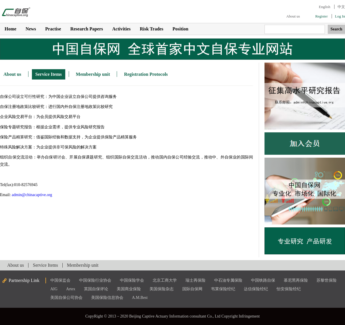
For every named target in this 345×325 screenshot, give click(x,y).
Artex (70, 289)
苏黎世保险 (327, 280)
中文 (341, 7)
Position (180, 28)
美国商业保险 (129, 289)
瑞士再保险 (195, 280)
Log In (340, 16)
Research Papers (86, 28)
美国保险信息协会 (107, 297)
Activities (121, 28)
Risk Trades (151, 28)
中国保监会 (60, 280)
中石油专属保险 (228, 280)
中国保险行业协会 (95, 280)
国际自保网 (192, 289)
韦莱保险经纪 (223, 289)
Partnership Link (24, 280)
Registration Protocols (146, 74)
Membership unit (93, 74)
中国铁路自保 (263, 280)
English (324, 7)
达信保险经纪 (256, 289)
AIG (53, 289)
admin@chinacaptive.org (32, 195)
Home (10, 28)
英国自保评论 (96, 289)
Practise (53, 28)
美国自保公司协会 (66, 297)
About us (293, 16)
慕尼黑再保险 (296, 280)
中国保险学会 (132, 280)
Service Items (48, 74)
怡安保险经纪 (289, 289)
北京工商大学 (165, 280)
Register (321, 16)
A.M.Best (139, 297)
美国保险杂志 (162, 289)
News (31, 28)
